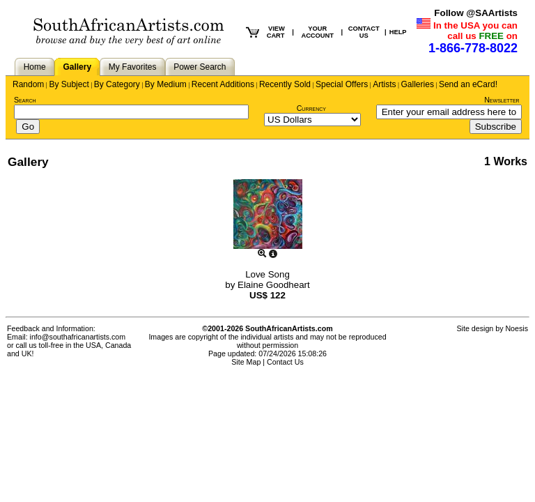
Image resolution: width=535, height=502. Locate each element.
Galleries (417, 84)
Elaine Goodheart (274, 285)
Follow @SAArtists (476, 13)
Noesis (516, 328)
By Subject (68, 84)
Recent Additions (223, 84)
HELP (398, 32)
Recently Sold (285, 84)
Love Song (267, 274)
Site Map (246, 362)
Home (35, 67)
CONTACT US (364, 32)
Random (28, 84)
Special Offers (342, 84)
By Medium (166, 84)
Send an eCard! (468, 84)
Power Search (199, 67)
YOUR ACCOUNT (317, 32)
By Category (117, 84)
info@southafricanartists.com (78, 337)
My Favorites (133, 67)
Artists (384, 84)
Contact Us (285, 362)
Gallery (77, 67)
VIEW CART (276, 32)
